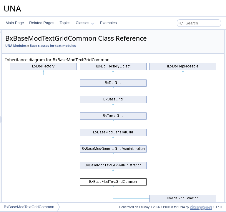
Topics (64, 23)
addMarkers (174, 137)
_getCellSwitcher (178, 169)
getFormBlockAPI (178, 104)
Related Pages (41, 23)
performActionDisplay (182, 59)
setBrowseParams (179, 143)
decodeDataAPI (177, 98)
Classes (85, 23)
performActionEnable (181, 78)
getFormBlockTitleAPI (182, 111)
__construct (174, 39)
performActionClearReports (186, 52)
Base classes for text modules (102, 60)
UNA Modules (89, 54)
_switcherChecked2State (184, 201)
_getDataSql (175, 188)
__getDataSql (176, 195)
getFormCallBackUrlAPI (183, 117)
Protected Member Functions (183, 162)
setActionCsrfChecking (183, 150)
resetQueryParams (180, 124)
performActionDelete (181, 46)
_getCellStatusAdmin (181, 175)
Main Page (15, 23)
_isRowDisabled (177, 182)
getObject (172, 130)
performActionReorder (182, 65)
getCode (171, 85)
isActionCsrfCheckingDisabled (188, 156)
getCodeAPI (174, 91)
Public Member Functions (180, 33)
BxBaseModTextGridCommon (29, 207)
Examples (108, 23)
